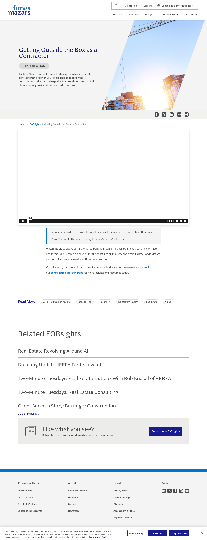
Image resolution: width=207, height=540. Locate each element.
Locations (73, 497)
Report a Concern (122, 517)
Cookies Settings (137, 533)
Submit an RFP (25, 497)
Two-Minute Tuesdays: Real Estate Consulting (102, 391)
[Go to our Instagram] (181, 491)
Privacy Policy (120, 490)
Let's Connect (25, 490)
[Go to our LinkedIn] (164, 491)
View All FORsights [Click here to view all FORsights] (33, 414)
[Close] (202, 533)
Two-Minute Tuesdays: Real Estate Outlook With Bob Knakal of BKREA (102, 377)
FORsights (35, 124)
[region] (103, 533)
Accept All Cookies (179, 533)
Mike (148, 267)
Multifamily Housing (128, 301)
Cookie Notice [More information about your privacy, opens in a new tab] (101, 537)
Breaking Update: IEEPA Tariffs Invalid (102, 364)
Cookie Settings (121, 497)
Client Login (130, 5)
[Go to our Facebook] (175, 491)
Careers (147, 5)
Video (168, 301)
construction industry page (67, 272)
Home (22, 124)
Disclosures (119, 504)
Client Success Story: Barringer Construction (102, 405)
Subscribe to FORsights (166, 431)
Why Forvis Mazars (77, 490)
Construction (85, 301)
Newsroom (73, 510)
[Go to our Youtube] (187, 491)
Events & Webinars (27, 504)
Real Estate (151, 301)
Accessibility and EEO (124, 510)
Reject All (157, 533)
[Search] (116, 6)
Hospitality (105, 301)
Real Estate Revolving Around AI (102, 350)
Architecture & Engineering (56, 301)
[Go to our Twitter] (169, 491)
